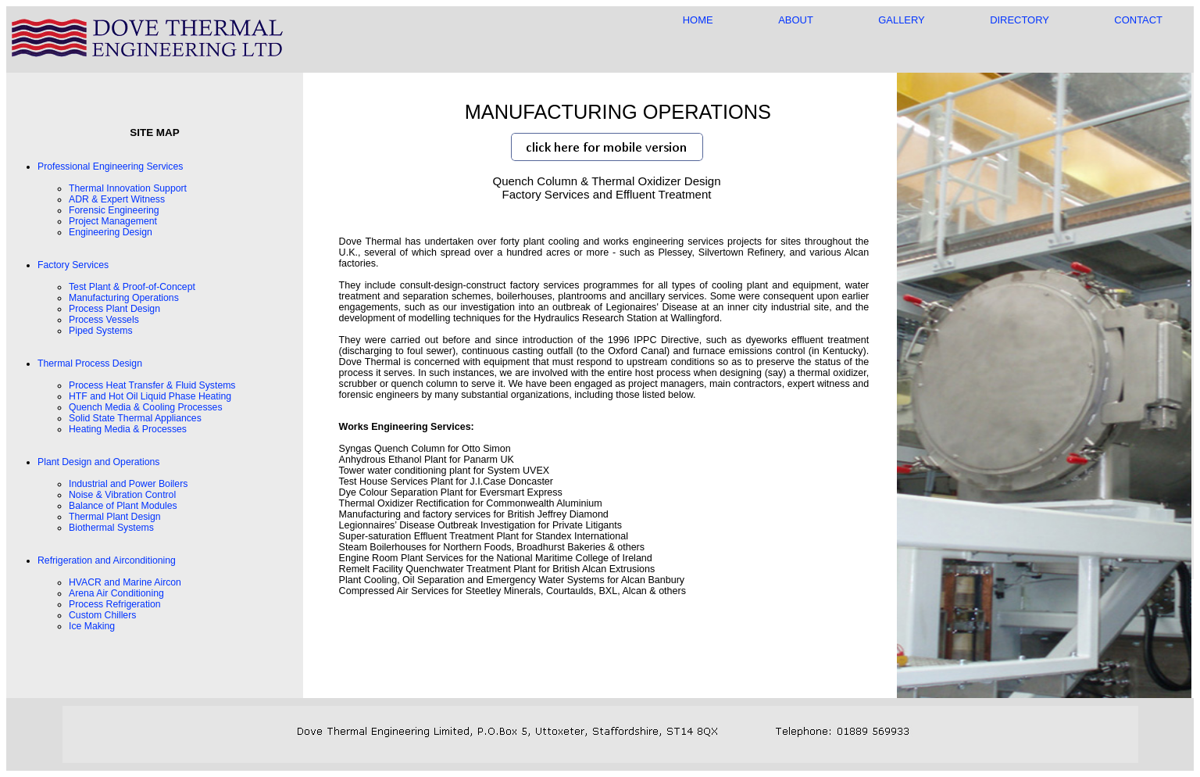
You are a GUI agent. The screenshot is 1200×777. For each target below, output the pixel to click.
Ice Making (92, 626)
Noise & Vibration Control (122, 494)
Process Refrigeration (115, 604)
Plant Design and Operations (98, 462)
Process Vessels (104, 319)
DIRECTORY (1019, 20)
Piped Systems (101, 330)
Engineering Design (110, 232)
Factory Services (73, 265)
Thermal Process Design (90, 363)
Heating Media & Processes (128, 429)
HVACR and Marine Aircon (125, 582)
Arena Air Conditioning (116, 593)
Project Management (113, 221)
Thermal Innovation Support (128, 188)
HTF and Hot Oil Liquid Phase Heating (150, 396)
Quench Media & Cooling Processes (146, 407)
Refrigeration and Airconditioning (107, 560)
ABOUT (795, 20)
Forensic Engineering (114, 210)
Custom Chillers (102, 615)
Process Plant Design (114, 308)
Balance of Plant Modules (123, 505)
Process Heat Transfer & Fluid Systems (152, 385)
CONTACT (1138, 20)
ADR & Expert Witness (117, 199)
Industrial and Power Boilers (128, 483)
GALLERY (901, 20)
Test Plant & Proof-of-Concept (132, 286)
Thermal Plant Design (115, 516)
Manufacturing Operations (124, 297)
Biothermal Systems (111, 527)
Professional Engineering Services (110, 166)
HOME (698, 20)
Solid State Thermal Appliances (135, 418)
